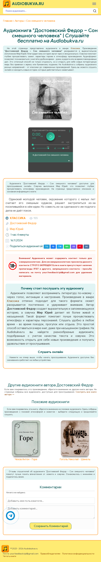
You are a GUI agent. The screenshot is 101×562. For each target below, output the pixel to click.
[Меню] (94, 3)
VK (86, 246)
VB (73, 246)
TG (46, 246)
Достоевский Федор (23, 223)
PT (80, 246)
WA (66, 246)
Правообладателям (50, 553)
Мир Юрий (16, 229)
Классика (75, 48)
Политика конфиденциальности (78, 553)
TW (59, 246)
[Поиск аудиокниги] (50, 11)
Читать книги (9, 556)
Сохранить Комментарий (51, 526)
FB (53, 246)
